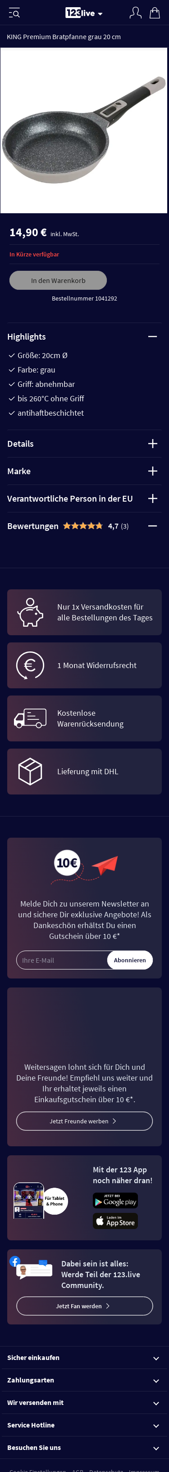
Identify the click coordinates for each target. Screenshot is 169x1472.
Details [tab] (82, 443)
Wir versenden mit (83, 1402)
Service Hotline (83, 1424)
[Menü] (14, 12)
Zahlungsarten (83, 1379)
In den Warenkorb (58, 280)
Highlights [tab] (82, 336)
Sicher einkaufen (83, 1357)
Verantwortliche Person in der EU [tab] (82, 498)
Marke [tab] (82, 470)
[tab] (84, 525)
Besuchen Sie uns (83, 1447)
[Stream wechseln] (102, 13)
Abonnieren (130, 960)
